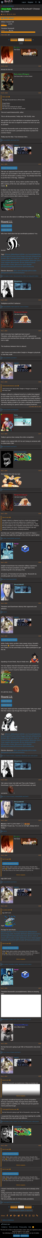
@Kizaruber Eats (22, 258)
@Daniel (7, 254)
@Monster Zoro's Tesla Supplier (30, 938)
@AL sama (17, 270)
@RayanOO (5, 272)
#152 (39, 636)
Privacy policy (23, 1227)
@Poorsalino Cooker (7, 264)
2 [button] (4, 24)
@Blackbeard (15, 254)
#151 (39, 603)
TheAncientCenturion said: (9, 385)
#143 (39, 164)
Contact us (4, 1227)
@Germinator (14, 262)
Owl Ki (4, 14)
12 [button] (4, 30)
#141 (39, 66)
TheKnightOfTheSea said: (9, 1109)
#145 (39, 330)
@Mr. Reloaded (12, 258)
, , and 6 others (20, 276)
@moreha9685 (24, 260)
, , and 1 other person (20, 755)
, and (11, 140)
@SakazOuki (36, 254)
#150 (39, 562)
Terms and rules (13, 1227)
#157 (39, 988)
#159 (39, 1076)
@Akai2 (3, 258)
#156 (39, 906)
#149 (39, 513)
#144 (39, 300)
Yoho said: (5, 96)
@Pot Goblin (32, 270)
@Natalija (24, 270)
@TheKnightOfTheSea (8, 256)
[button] (2, 2)
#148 (39, 470)
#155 (39, 855)
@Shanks (28, 256)
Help (29, 1227)
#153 (39, 780)
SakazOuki (17, 1127)
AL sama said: (6, 910)
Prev (14, 39)
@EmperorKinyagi (7, 266)
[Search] (39, 2)
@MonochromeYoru (12, 260)
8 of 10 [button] (21, 39)
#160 (39, 1145)
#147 (39, 433)
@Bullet (29, 264)
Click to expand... (21, 875)
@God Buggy (20, 256)
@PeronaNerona (28, 266)
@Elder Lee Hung (26, 254)
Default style (5, 1224)
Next (28, 39)
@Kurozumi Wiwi (20, 264)
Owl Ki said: (5, 517)
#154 (39, 820)
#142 (39, 93)
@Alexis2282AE (30, 262)
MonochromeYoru (20, 452)
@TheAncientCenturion (16, 272)
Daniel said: (5, 1080)
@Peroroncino (18, 266)
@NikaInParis (36, 256)
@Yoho (22, 262)
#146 (39, 382)
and (10, 358)
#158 (39, 1043)
